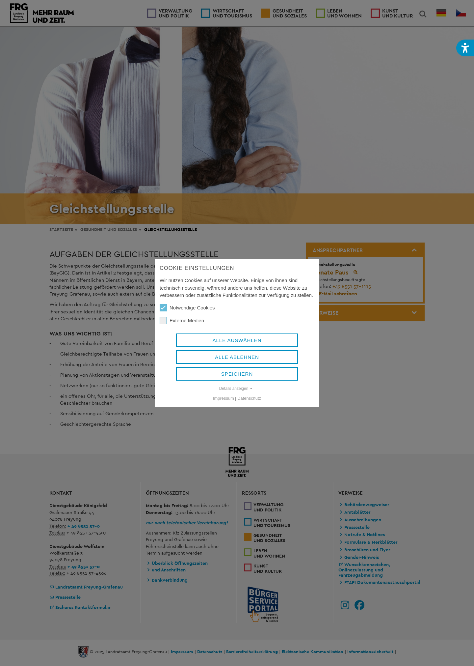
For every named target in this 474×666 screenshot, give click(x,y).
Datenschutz (249, 398)
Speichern (237, 374)
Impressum (223, 398)
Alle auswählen (236, 340)
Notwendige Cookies (187, 307)
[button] (465, 48)
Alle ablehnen (237, 357)
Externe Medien (182, 320)
